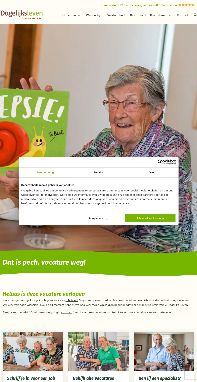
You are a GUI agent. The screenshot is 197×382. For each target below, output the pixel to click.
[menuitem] (71, 15)
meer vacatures (103, 306)
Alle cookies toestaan (150, 218)
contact (66, 313)
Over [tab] (152, 172)
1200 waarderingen (132, 5)
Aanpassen (98, 218)
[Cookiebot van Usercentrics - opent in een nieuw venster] (160, 162)
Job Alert (71, 301)
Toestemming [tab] (45, 172)
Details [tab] (98, 172)
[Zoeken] (195, 15)
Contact (182, 15)
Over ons (136, 15)
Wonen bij (93, 15)
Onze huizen (71, 15)
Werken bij (115, 15)
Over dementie (160, 15)
